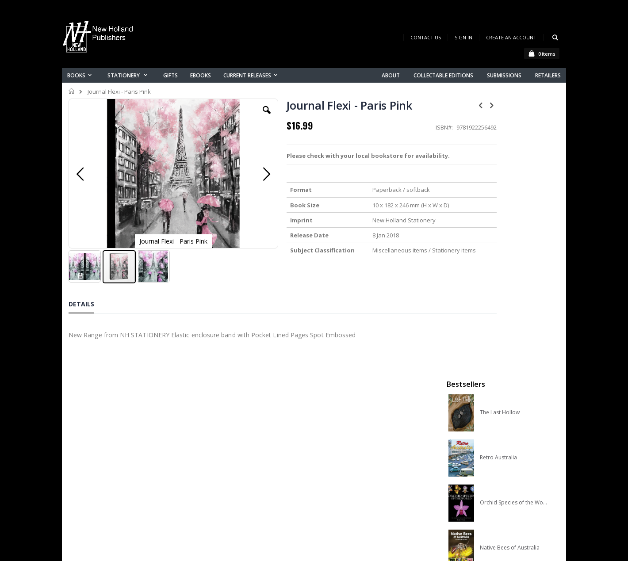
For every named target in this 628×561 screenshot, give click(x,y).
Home (72, 91)
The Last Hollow (500, 145)
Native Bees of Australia (510, 280)
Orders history (224, 461)
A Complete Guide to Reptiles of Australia (514, 325)
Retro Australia (498, 190)
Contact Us (425, 37)
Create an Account (511, 37)
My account (220, 450)
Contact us (219, 438)
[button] (237, 116)
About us (216, 427)
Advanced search (229, 473)
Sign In (463, 37)
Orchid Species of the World (514, 235)
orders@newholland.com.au (127, 464)
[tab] (88, 299)
